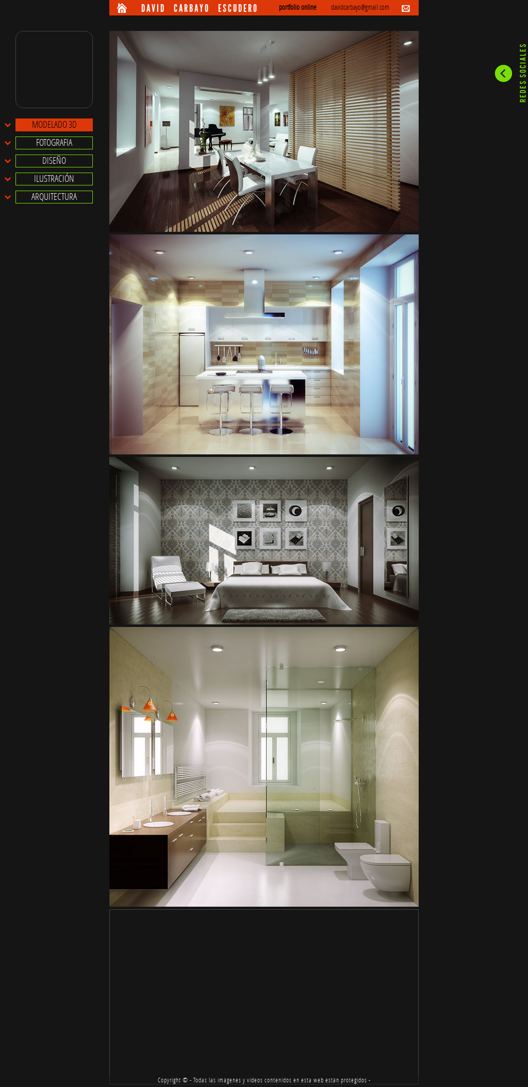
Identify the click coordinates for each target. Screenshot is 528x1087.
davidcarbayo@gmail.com (360, 7)
